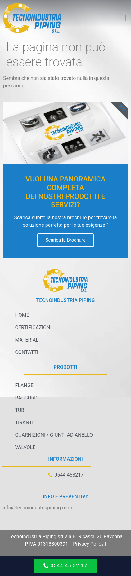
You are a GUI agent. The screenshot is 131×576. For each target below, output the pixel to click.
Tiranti (24, 422)
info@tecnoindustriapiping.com (37, 508)
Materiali (27, 340)
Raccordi (27, 398)
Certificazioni (33, 327)
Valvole (25, 447)
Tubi (20, 410)
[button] (127, 18)
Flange (24, 385)
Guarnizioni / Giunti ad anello (54, 435)
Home (22, 315)
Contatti (26, 352)
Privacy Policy (88, 544)
